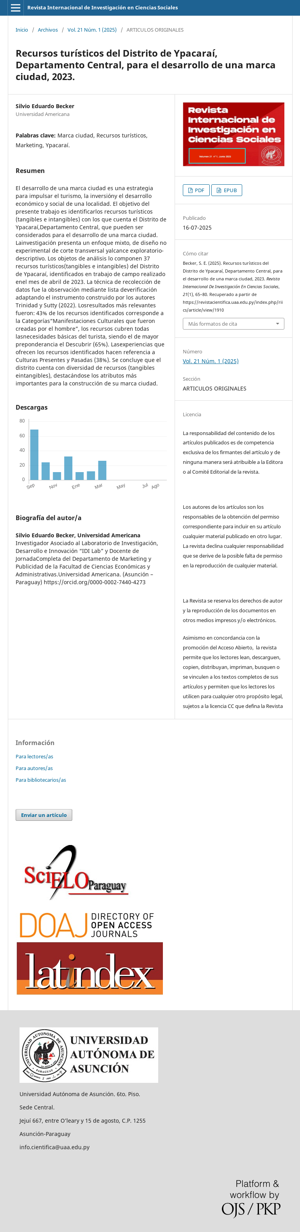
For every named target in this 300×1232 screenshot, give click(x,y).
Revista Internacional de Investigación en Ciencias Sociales (102, 7)
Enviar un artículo (44, 814)
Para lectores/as (34, 756)
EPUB (230, 190)
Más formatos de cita (212, 323)
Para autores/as (34, 768)
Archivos (48, 29)
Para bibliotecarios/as (41, 779)
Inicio (22, 29)
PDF (199, 190)
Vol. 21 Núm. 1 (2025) (92, 29)
